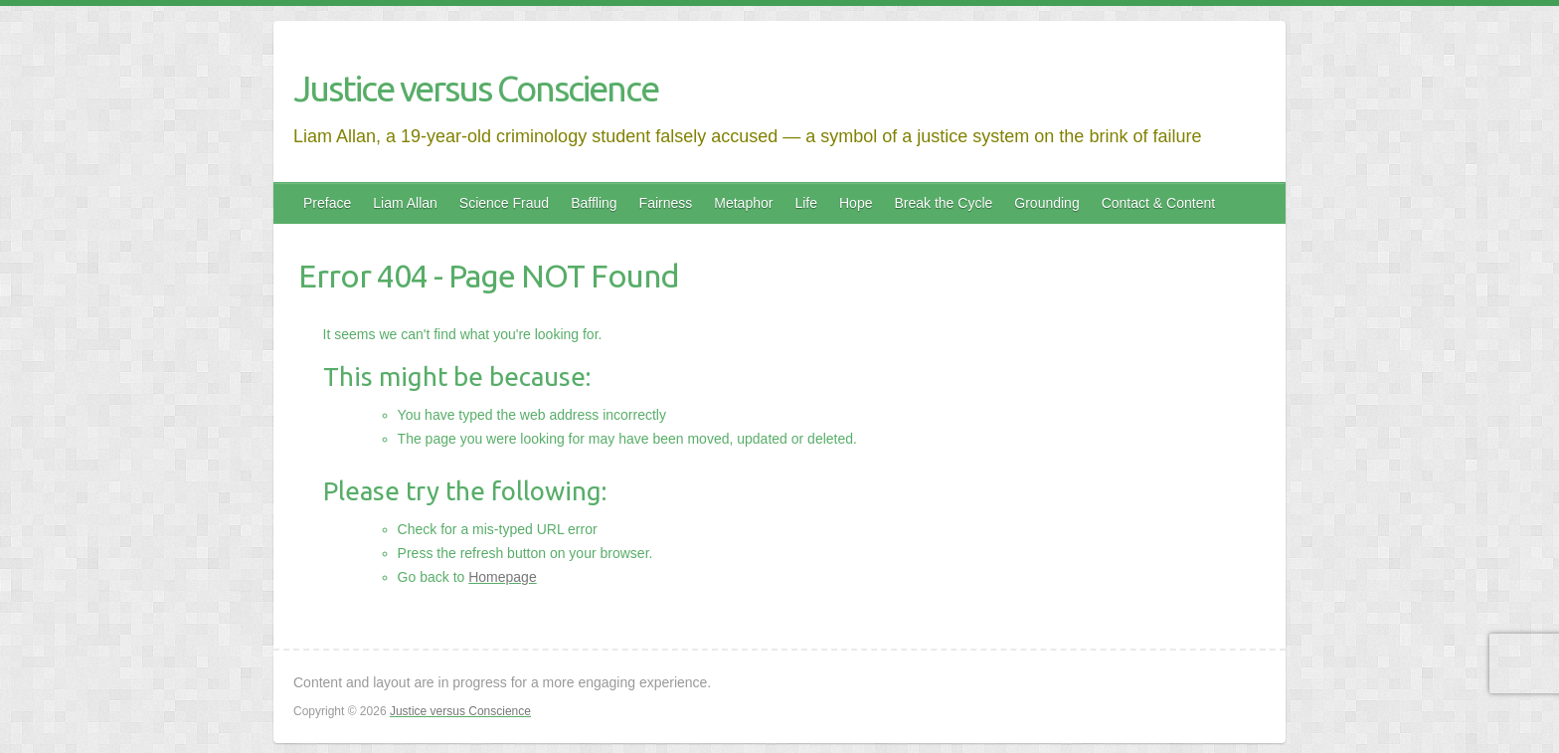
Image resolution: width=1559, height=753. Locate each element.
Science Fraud (504, 203)
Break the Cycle (943, 203)
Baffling (593, 203)
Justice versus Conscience (475, 88)
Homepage (502, 577)
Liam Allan (405, 203)
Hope (855, 203)
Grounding (1046, 203)
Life (805, 203)
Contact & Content (1158, 203)
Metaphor (743, 203)
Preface (327, 203)
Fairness (666, 203)
